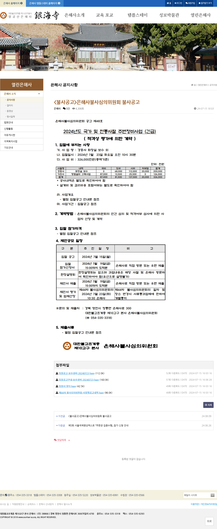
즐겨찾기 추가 (205, 3)
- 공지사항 (10, 99)
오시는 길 (4, 504)
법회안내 (8, 122)
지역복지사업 (10, 141)
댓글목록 (60, 440)
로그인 (178, 3)
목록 (208, 405)
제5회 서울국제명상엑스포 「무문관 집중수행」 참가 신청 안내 (98, 425)
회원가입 (190, 3)
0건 (66, 108)
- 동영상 (9, 111)
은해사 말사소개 (64, 504)
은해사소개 (74, 15)
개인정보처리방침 (209, 504)
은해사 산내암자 (46, 504)
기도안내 (8, 147)
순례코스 (31, 504)
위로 (209, 521)
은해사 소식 (10, 93)
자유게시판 (9, 135)
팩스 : (126, 513)
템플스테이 (137, 15)
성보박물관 (169, 15)
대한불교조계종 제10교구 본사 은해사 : (18, 513)
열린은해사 (201, 15)
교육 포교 (104, 15)
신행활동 (8, 128)
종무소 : (101, 513)
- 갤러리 (9, 105)
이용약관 (195, 504)
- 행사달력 (10, 116)
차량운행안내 (18, 504)
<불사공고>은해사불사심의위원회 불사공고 (89, 416)
